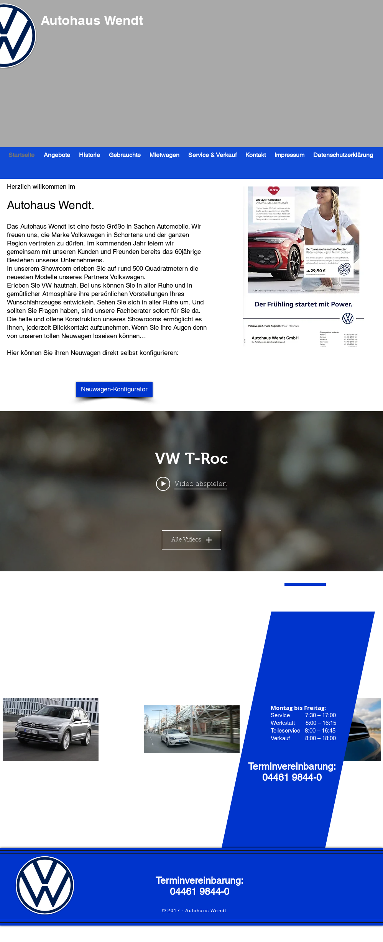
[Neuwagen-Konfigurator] (114, 389)
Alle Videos (191, 540)
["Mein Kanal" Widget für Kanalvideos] (191, 491)
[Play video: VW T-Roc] (191, 484)
